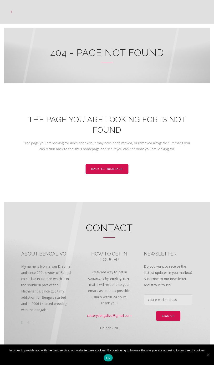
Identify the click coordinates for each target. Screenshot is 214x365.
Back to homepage (107, 169)
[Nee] (208, 354)
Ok (108, 358)
